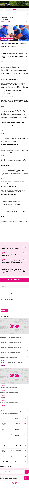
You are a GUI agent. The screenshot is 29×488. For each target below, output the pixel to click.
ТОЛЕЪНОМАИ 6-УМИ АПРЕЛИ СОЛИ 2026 (10, 352)
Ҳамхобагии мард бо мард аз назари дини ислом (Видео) (13, 254)
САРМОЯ (10, 14)
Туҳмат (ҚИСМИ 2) (5, 407)
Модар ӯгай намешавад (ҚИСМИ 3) (9, 402)
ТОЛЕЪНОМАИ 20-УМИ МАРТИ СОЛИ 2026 (10, 342)
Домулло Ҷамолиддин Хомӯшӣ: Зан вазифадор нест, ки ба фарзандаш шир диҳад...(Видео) (12, 262)
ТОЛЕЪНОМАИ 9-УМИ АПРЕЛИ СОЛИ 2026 (10, 338)
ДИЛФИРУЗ (7, 21)
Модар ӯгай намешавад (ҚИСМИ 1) (9, 357)
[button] (25, 9)
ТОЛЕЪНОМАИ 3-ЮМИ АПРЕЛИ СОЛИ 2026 (11, 362)
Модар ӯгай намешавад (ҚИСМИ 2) (9, 392)
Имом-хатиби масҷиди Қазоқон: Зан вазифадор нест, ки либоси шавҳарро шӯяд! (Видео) (13, 271)
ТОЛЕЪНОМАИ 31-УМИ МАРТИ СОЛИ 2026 (10, 347)
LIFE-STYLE (17, 14)
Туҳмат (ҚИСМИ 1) (5, 397)
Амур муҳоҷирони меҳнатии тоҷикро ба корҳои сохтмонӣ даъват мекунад (10, 412)
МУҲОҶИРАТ (24, 14)
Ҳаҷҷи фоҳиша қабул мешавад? (10, 248)
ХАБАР (4, 14)
